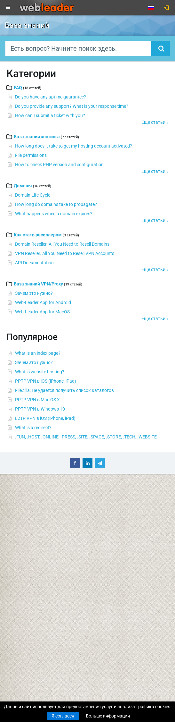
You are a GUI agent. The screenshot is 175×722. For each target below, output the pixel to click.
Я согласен (63, 715)
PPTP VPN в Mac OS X (37, 399)
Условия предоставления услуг (125, 546)
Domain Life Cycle (32, 195)
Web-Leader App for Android (43, 302)
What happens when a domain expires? (53, 213)
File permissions (31, 155)
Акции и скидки (108, 578)
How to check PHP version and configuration (59, 164)
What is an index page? (37, 353)
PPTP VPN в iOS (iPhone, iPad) (45, 381)
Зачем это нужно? (34, 293)
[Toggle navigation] (8, 7)
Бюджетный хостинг (26, 534)
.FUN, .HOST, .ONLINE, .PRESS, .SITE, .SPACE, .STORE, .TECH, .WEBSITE (86, 436)
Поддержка (104, 497)
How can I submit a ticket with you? (50, 115)
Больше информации (108, 715)
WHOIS (99, 515)
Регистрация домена (26, 515)
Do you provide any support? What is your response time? (71, 106)
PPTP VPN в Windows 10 (40, 409)
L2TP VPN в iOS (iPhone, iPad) (45, 418)
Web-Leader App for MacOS (42, 311)
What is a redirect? (33, 427)
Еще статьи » (155, 122)
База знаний (105, 503)
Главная (13, 497)
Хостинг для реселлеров (30, 547)
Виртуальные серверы (28, 559)
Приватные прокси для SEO (33, 585)
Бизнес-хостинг (21, 541)
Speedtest (102, 522)
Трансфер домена (23, 522)
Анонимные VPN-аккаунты (33, 578)
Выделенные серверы (28, 566)
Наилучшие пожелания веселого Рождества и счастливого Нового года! (80, 654)
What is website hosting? (39, 371)
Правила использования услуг (124, 559)
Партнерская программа (118, 571)
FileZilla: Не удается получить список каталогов (64, 390)
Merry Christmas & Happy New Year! (40, 635)
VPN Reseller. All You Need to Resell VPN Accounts (64, 253)
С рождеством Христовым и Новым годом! (49, 617)
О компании (104, 534)
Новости (14, 503)
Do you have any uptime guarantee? (50, 96)
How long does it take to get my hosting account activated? (73, 146)
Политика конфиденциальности (125, 553)
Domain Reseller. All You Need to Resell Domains (62, 244)
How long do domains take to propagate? (56, 204)
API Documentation (34, 262)
